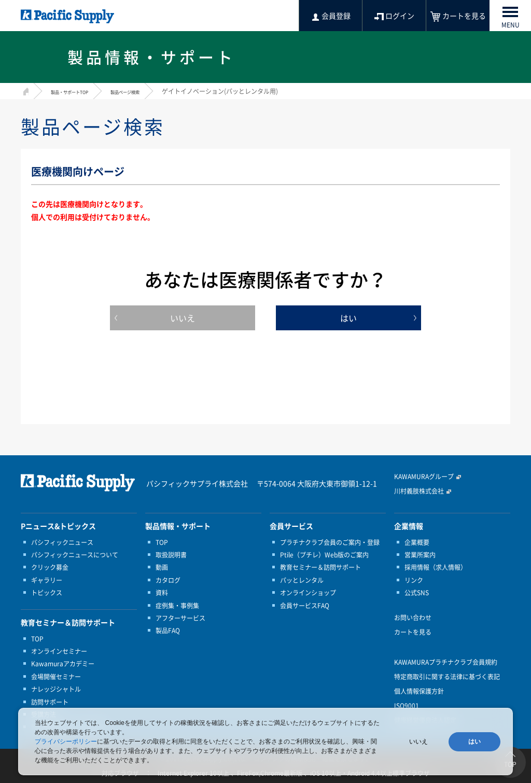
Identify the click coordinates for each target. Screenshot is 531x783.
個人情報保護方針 (419, 691)
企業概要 (416, 542)
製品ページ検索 (151, 91)
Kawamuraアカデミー (62, 663)
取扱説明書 (171, 555)
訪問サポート (49, 702)
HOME (25, 90)
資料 (162, 592)
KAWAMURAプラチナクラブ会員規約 (445, 662)
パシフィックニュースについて (74, 555)
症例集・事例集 (177, 605)
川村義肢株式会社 (419, 491)
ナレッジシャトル (56, 689)
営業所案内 (420, 555)
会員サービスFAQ (304, 605)
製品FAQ (168, 630)
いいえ (182, 318)
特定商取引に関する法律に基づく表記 (447, 676)
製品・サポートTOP (79, 91)
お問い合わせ (412, 617)
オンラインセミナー (59, 651)
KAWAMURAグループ (424, 476)
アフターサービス (180, 618)
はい (348, 318)
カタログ (168, 580)
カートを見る (412, 632)
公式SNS (416, 592)
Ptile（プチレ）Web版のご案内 (324, 555)
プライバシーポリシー (66, 741)
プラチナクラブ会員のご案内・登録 (330, 542)
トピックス (46, 592)
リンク (413, 580)
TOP (37, 639)
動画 (162, 567)
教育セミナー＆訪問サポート (320, 567)
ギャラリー (46, 580)
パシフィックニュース (62, 542)
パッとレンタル (302, 580)
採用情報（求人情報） (435, 567)
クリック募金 (49, 567)
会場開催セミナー (56, 676)
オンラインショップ (308, 592)
